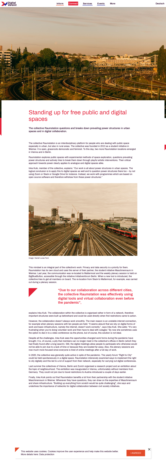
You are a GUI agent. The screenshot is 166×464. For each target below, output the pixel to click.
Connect (73, 3)
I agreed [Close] (136, 453)
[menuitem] (60, 3)
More (112, 3)
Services (87, 3)
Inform (60, 3)
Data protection (46, 454)
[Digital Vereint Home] (9, 4)
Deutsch (160, 3)
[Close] (149, 449)
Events (101, 3)
